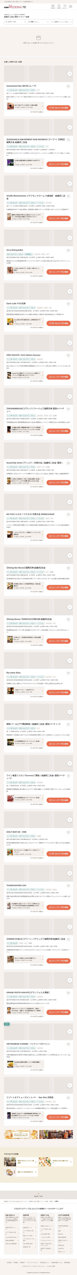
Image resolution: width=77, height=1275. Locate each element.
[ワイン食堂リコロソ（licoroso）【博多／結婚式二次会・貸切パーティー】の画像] (38, 763)
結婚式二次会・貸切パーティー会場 (38, 1201)
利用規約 (15, 1262)
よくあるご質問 (51, 1266)
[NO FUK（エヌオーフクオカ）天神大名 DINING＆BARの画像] (38, 502)
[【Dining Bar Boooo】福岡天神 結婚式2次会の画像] (38, 555)
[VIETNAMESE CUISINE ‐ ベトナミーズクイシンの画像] (38, 1031)
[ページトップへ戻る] (38, 1195)
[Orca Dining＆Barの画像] (38, 238)
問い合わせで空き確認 (58, 108)
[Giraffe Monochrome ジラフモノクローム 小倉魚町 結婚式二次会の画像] (38, 183)
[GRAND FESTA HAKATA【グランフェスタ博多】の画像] (38, 980)
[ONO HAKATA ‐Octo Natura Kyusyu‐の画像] (38, 343)
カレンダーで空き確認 (58, 164)
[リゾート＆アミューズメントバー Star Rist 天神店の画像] (38, 1085)
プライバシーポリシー (32, 1262)
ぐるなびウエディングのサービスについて (33, 1266)
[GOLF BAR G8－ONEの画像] (38, 819)
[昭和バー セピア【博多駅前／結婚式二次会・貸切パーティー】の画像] (38, 712)
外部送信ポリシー (45, 1262)
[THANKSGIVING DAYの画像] (38, 873)
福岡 (51, 1201)
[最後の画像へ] (69, 73)
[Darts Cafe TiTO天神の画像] (38, 291)
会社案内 (9, 1262)
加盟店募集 (67, 1262)
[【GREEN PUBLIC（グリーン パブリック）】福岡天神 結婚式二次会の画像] (38, 927)
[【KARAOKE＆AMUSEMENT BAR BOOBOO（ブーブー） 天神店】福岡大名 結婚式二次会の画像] (38, 127)
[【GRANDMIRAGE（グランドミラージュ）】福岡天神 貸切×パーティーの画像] (38, 396)
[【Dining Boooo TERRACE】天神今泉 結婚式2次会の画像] (38, 607)
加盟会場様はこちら (57, 1262)
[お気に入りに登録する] (68, 86)
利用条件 (22, 1262)
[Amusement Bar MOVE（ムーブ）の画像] (38, 73)
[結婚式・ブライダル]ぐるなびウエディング (15, 1201)
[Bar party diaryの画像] (38, 660)
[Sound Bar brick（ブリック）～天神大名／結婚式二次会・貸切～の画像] (38, 450)
